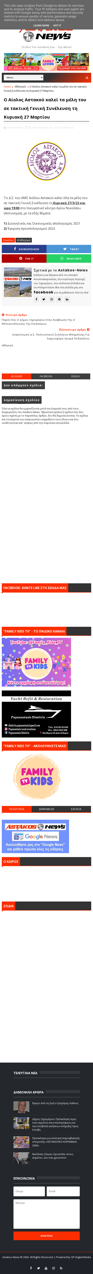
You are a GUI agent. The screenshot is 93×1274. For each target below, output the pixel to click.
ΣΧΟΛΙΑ (76, 809)
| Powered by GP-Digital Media (72, 1257)
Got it (57, 25)
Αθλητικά (20, 86)
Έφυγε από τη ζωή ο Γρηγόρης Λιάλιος (55, 1103)
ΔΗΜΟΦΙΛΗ (46, 809)
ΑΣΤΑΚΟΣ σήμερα (46, 883)
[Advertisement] (47, 363)
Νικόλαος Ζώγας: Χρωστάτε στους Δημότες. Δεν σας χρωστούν (52, 1155)
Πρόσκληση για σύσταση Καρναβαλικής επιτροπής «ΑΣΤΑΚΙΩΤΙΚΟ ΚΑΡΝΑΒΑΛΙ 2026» (56, 1141)
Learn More (41, 25)
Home (7, 86)
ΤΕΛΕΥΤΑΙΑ (16, 809)
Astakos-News (11, 1257)
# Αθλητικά (23, 240)
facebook (46, 376)
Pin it (26, 258)
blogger (16, 376)
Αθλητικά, (68, 127)
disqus (75, 376)
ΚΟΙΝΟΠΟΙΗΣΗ (26, 249)
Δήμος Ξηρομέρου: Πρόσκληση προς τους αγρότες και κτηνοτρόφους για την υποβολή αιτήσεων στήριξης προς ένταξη (55, 1124)
